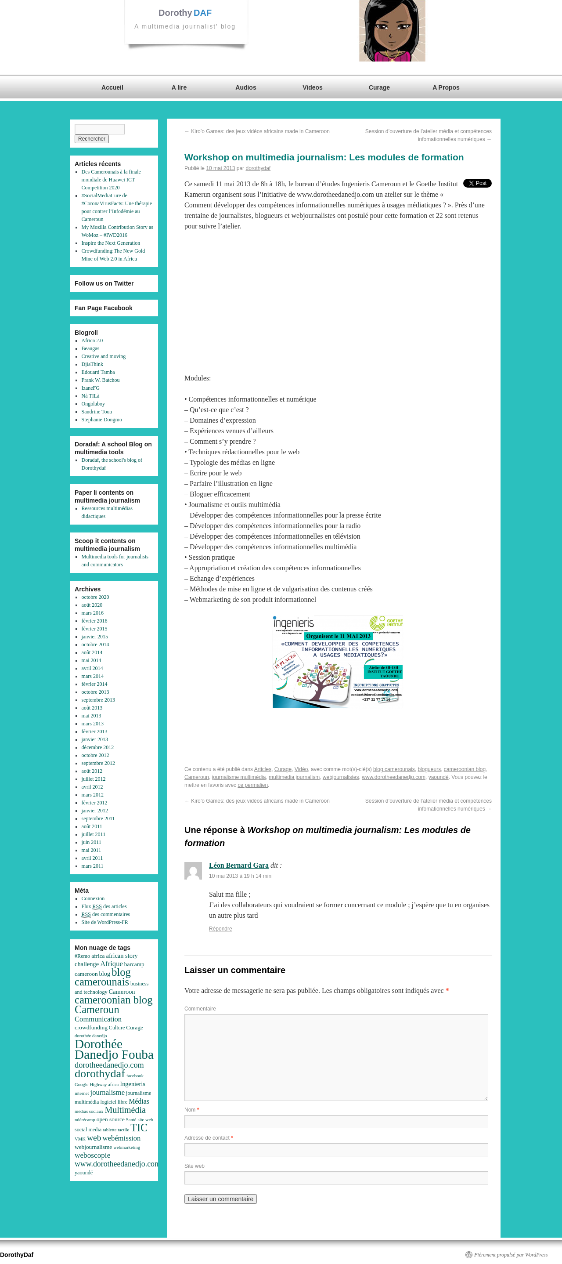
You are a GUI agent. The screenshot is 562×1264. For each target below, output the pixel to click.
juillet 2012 (94, 779)
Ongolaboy (93, 404)
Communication (98, 1019)
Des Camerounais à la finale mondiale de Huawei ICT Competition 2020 (111, 180)
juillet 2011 (94, 834)
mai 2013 (91, 716)
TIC (139, 1128)
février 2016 (95, 621)
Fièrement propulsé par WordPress (511, 1255)
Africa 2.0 (92, 340)
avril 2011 (92, 858)
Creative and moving (104, 356)
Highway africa (104, 1084)
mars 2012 (93, 795)
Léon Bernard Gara (239, 865)
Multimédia (125, 1110)
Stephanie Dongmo (102, 420)
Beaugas (91, 348)
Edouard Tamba (98, 372)
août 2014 (92, 652)
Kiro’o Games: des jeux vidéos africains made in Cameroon (257, 131)
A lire (179, 87)
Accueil (112, 87)
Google (81, 1084)
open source (111, 1119)
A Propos (446, 87)
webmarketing (126, 1147)
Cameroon (122, 991)
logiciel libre (113, 1102)
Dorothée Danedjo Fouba (114, 1049)
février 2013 (95, 731)
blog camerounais (394, 769)
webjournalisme (93, 1147)
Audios (245, 87)
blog (105, 973)
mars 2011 (93, 866)
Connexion (93, 898)
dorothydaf (257, 168)
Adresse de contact (208, 1138)
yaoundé (439, 777)
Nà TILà (91, 396)
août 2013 (92, 708)
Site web (194, 1166)
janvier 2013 (95, 739)
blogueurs (429, 769)
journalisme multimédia (239, 777)
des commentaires (106, 914)
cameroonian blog (465, 769)
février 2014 (95, 684)
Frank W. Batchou (101, 380)
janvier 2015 (95, 637)
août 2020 (92, 605)
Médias (139, 1101)
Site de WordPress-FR (105, 922)
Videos (313, 87)
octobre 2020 (95, 597)
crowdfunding (91, 1027)
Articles (262, 769)
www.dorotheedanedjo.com (393, 777)
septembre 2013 (98, 700)
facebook (135, 1075)
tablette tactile (116, 1129)
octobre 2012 (95, 755)
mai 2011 (91, 850)
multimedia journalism (294, 777)
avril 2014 (92, 668)
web (94, 1137)
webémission (122, 1138)
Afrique (111, 964)
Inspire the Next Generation (111, 243)
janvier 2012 (95, 811)
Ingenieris (132, 1083)
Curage (379, 87)
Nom (191, 1110)
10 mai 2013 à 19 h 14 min (240, 876)
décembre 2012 (98, 747)
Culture (117, 1028)
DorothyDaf (16, 1254)
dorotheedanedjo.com (109, 1065)
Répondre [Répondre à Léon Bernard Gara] (220, 929)
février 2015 (95, 629)
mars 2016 (93, 613)
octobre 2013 (95, 692)
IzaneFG (91, 388)
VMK (80, 1139)
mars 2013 (93, 724)
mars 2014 (93, 676)
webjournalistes (341, 777)
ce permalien (253, 785)
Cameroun (196, 777)
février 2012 (95, 803)
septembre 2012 (98, 763)
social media (88, 1129)
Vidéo (301, 769)
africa (97, 956)
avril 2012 (92, 787)
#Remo (82, 956)
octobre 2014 (95, 644)
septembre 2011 (98, 818)
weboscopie (92, 1155)
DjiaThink (92, 364)
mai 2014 (91, 660)
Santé (131, 1119)
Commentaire (200, 1009)
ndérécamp (85, 1119)
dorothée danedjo (91, 1035)
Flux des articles (104, 906)
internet (82, 1093)
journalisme (107, 1092)
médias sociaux (89, 1111)
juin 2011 (91, 842)
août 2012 (92, 771)
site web (145, 1119)
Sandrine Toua (97, 412)
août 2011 (92, 826)
